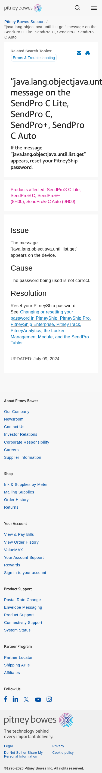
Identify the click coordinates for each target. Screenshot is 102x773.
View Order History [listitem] (21, 542)
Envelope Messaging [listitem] (23, 607)
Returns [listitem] (11, 507)
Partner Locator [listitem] (18, 657)
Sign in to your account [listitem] (25, 572)
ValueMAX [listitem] (13, 550)
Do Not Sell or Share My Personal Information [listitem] (23, 754)
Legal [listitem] (8, 746)
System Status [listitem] (17, 630)
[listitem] (5, 699)
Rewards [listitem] (12, 565)
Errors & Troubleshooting (34, 58)
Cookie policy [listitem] (63, 753)
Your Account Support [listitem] (24, 557)
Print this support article (87, 53)
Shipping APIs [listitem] (17, 665)
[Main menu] (94, 8)
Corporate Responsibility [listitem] (26, 442)
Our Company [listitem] (16, 411)
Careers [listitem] (11, 450)
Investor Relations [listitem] (20, 434)
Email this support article (79, 53)
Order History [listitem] (16, 500)
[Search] (77, 8)
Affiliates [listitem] (12, 673)
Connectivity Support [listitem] (23, 622)
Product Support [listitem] (19, 615)
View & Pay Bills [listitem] (19, 534)
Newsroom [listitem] (13, 419)
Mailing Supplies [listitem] (19, 492)
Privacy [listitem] (58, 746)
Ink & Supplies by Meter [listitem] (26, 484)
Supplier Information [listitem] (22, 457)
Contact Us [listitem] (14, 427)
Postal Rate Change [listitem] (22, 600)
